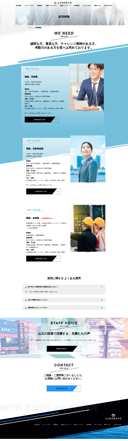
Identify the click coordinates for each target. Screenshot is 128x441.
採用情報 (76, 9)
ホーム (31, 27)
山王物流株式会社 (64, 4)
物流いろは (97, 9)
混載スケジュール (51, 9)
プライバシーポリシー (115, 438)
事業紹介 (39, 9)
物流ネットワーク (65, 9)
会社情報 (18, 9)
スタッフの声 (87, 9)
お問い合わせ (108, 9)
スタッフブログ (29, 9)
